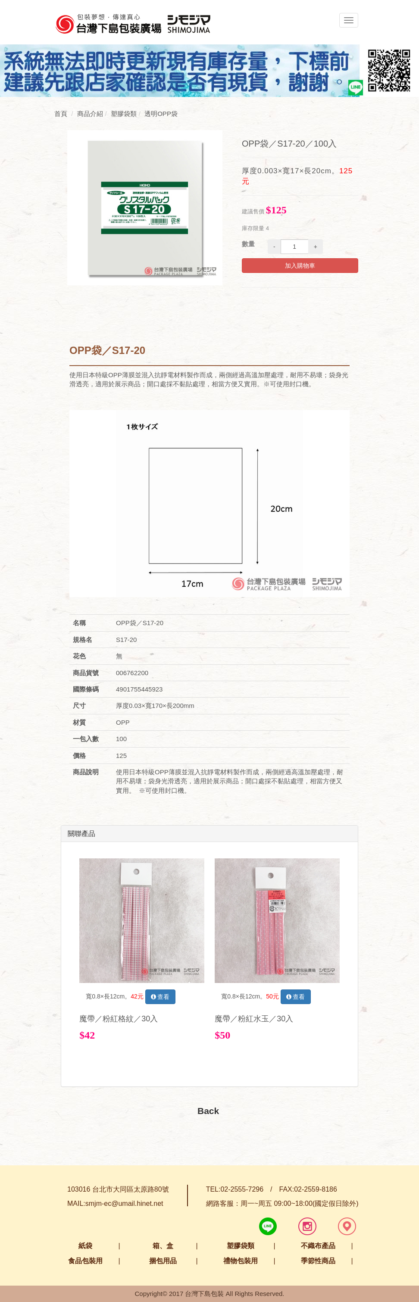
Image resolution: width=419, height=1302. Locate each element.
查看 (160, 996)
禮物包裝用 (240, 1260)
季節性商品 (318, 1260)
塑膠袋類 (240, 1245)
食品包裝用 (85, 1260)
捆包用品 (163, 1260)
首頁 (60, 113)
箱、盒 (163, 1245)
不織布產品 (318, 1245)
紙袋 (85, 1245)
